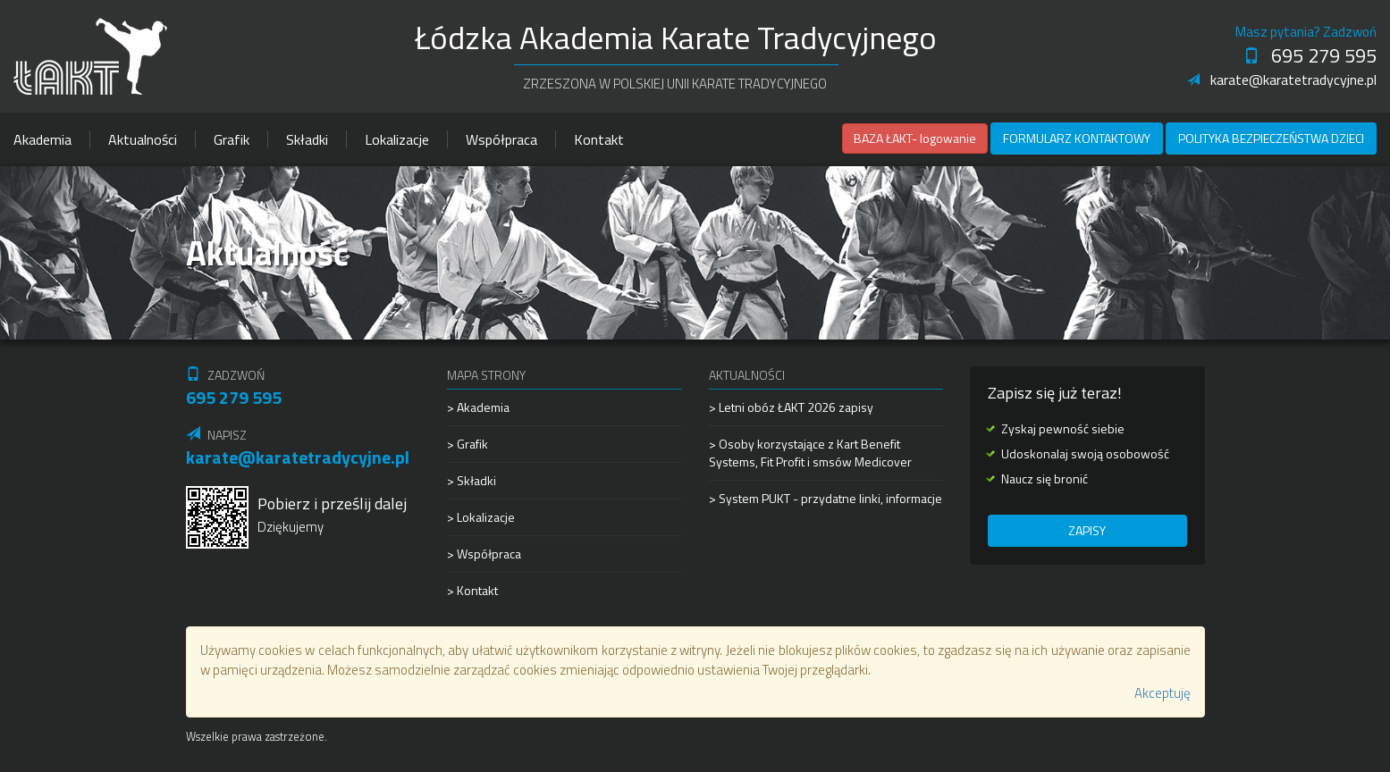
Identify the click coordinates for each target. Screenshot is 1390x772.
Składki (307, 139)
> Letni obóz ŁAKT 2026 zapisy (791, 407)
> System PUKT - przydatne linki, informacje (825, 498)
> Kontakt (472, 590)
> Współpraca (484, 553)
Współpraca (501, 139)
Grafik (231, 139)
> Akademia (478, 407)
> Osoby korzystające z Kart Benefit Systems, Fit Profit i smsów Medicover (810, 452)
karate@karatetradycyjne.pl (1282, 79)
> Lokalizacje (481, 517)
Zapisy (1087, 530)
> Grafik (467, 443)
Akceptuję (1162, 693)
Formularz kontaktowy (1076, 138)
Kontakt (599, 139)
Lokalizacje (397, 139)
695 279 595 (1310, 55)
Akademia (42, 139)
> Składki (471, 480)
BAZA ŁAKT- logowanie (915, 138)
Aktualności (142, 139)
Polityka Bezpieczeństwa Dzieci (1271, 138)
